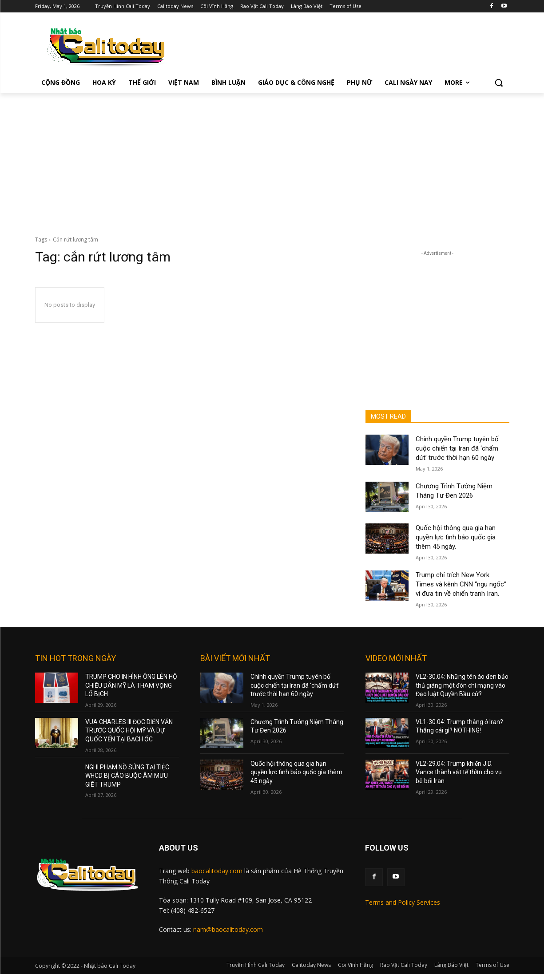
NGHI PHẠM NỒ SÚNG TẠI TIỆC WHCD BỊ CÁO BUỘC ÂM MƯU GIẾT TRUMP (127, 776)
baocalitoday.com (216, 871)
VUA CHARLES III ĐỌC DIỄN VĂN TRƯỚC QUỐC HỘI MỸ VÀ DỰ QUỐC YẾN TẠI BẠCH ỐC (129, 730)
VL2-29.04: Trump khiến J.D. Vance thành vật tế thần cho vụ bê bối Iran (459, 772)
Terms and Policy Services (402, 902)
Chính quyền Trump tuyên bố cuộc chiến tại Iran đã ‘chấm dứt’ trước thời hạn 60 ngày (457, 448)
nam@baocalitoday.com (228, 929)
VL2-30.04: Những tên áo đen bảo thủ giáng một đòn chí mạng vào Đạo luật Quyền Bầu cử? (462, 685)
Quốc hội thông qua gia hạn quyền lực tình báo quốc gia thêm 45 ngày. (456, 537)
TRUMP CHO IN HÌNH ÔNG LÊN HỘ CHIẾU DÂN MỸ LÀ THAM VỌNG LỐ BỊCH (131, 685)
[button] (498, 82)
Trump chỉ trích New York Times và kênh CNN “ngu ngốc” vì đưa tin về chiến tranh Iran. (461, 584)
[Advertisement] (272, 160)
